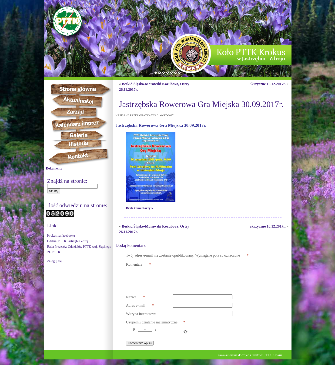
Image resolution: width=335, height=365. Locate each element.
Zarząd (79, 112)
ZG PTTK (53, 252)
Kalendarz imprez (81, 124)
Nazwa (135, 303)
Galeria (78, 135)
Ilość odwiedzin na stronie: (77, 205)
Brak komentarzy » (139, 208)
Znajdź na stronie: (67, 181)
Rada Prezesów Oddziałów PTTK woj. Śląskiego (79, 246)
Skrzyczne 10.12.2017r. (267, 84)
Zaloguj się (54, 261)
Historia (83, 144)
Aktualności (80, 101)
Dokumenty (54, 168)
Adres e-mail (140, 311)
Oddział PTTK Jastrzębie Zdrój (67, 241)
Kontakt (81, 157)
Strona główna (84, 89)
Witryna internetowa (141, 319)
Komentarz (138, 264)
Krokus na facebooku (61, 235)
